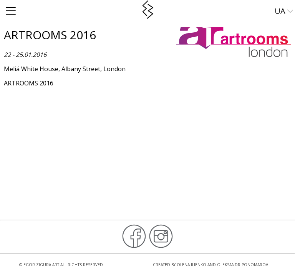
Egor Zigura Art (41, 264)
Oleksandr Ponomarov (242, 264)
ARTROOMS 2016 (28, 83)
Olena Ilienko (191, 264)
